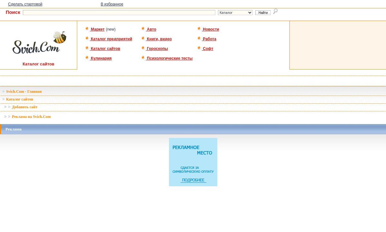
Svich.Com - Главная (22, 91)
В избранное (112, 4)
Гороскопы (154, 48)
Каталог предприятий (108, 39)
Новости (208, 29)
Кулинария (98, 58)
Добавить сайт (20, 107)
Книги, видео (156, 39)
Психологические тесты (167, 58)
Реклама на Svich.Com (27, 116)
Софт (205, 48)
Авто (148, 29)
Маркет (95, 29)
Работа (206, 39)
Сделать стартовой (25, 4)
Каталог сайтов (102, 48)
